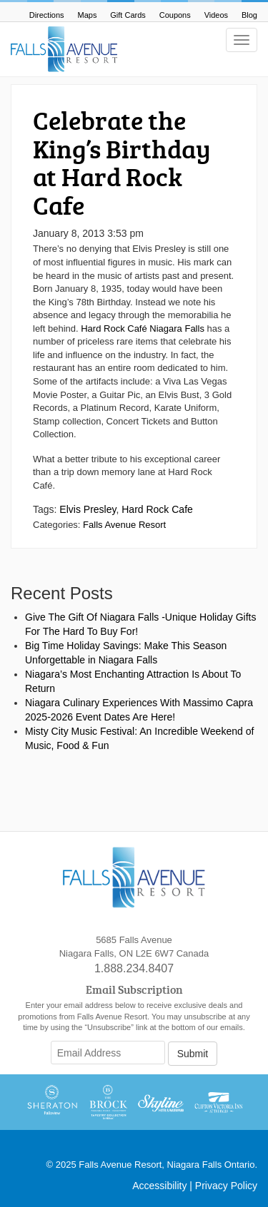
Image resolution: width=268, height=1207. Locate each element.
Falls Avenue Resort (124, 524)
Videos (216, 15)
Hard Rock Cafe (157, 509)
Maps (87, 15)
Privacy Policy (226, 1185)
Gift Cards (128, 15)
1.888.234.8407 (134, 968)
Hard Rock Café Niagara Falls (144, 328)
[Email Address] (108, 1052)
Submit (193, 1053)
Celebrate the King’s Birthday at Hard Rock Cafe (122, 162)
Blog (249, 15)
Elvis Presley (87, 509)
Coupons (175, 15)
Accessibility (159, 1185)
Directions (46, 15)
